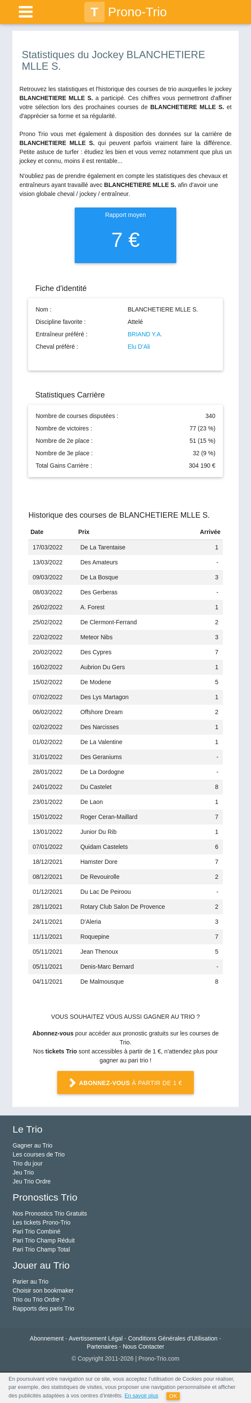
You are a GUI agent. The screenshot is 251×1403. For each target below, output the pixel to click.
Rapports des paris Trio (43, 1308)
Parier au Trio (30, 1281)
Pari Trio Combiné (36, 1231)
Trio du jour (27, 1163)
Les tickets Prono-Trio (41, 1222)
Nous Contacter (143, 1346)
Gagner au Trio (32, 1145)
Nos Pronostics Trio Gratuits (49, 1213)
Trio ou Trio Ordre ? (38, 1299)
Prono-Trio (125, 12)
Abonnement (47, 1338)
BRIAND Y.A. (145, 334)
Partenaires (102, 1346)
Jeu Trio (23, 1172)
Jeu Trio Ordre (31, 1181)
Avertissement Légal (96, 1338)
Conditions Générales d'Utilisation (173, 1338)
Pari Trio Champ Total (41, 1249)
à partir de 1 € (125, 1083)
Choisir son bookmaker (42, 1290)
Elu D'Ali (139, 346)
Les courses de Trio (38, 1154)
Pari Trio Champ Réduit (43, 1240)
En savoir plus (141, 1396)
